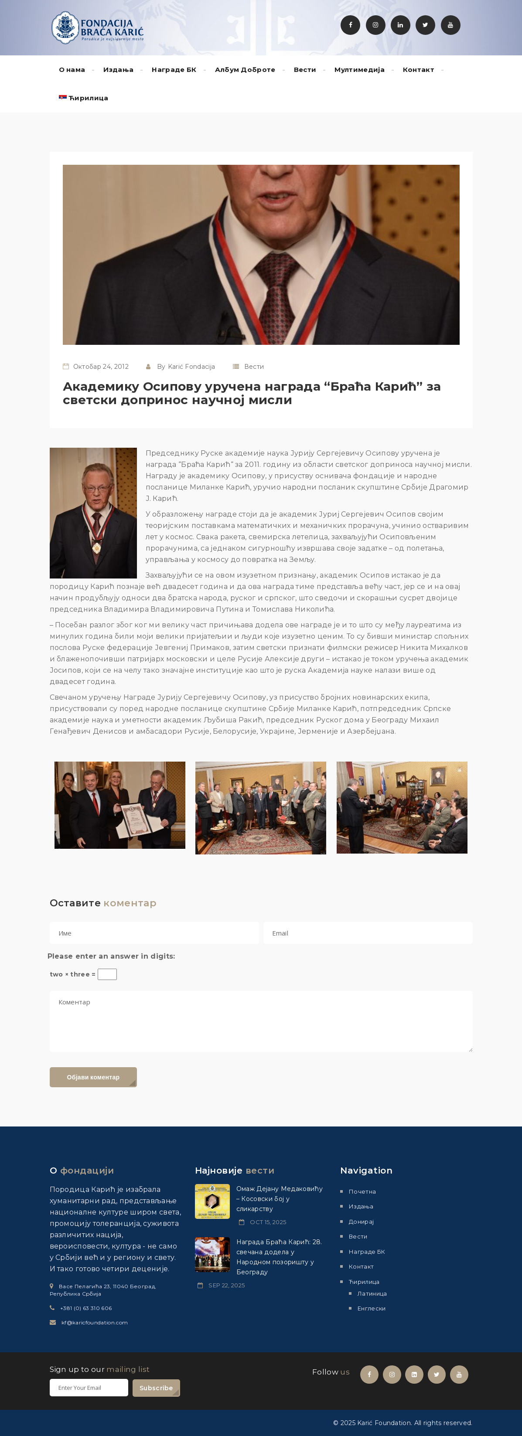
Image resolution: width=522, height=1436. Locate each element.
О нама (72, 69)
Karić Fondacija (191, 367)
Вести (305, 69)
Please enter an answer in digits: (111, 956)
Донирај (361, 1221)
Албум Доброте (245, 69)
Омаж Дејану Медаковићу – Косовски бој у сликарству (279, 1199)
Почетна (362, 1191)
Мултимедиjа (359, 69)
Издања (118, 69)
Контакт (418, 69)
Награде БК (174, 69)
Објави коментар (93, 1077)
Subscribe (156, 1388)
